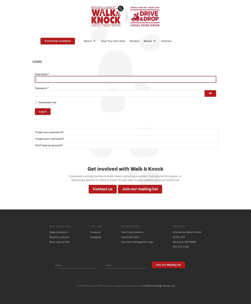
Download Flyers (130, 237)
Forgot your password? (49, 132)
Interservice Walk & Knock (187, 232)
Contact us (103, 189)
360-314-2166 (181, 246)
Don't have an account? (49, 145)
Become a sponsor (59, 237)
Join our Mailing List (168, 264)
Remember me (47, 102)
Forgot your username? (49, 138)
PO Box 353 (179, 237)
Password (42, 88)
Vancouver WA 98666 (184, 242)
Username (42, 74)
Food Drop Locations (58, 40)
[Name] (75, 265)
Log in (42, 111)
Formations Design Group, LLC (158, 285)
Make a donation (58, 232)
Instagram (95, 237)
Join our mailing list (140, 189)
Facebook (95, 232)
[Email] (125, 265)
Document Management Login (137, 242)
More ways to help (59, 242)
